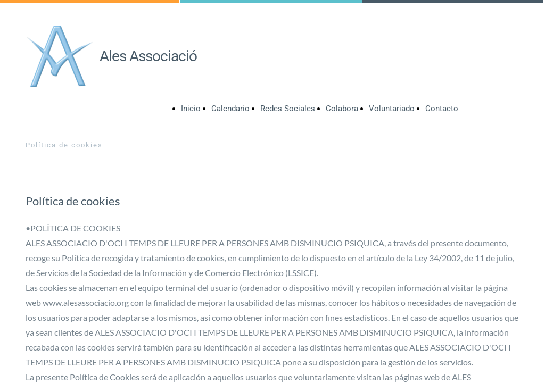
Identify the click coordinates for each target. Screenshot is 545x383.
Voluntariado (392, 108)
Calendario (230, 108)
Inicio (191, 108)
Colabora (342, 108)
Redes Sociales (287, 108)
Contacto (441, 108)
